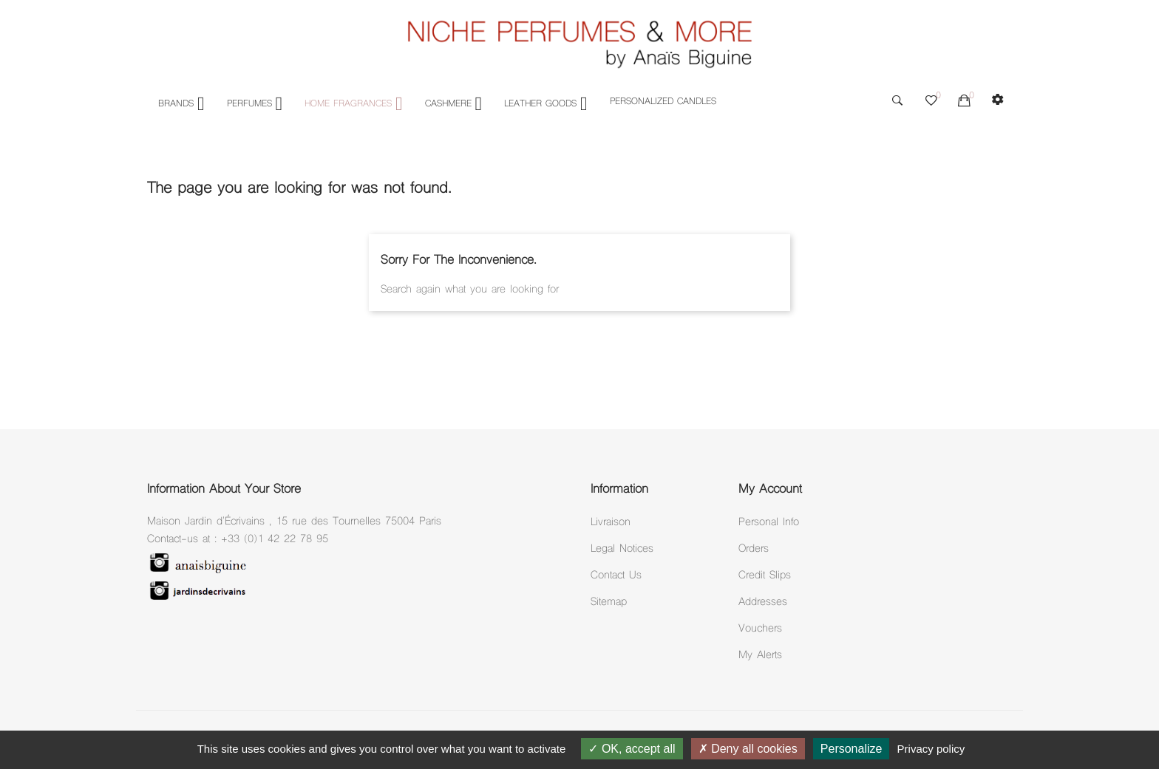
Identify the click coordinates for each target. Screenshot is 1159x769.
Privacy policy (931, 748)
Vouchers (760, 629)
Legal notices (622, 549)
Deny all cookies (748, 748)
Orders (753, 549)
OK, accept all (631, 748)
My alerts (760, 656)
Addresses (762, 602)
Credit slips (764, 576)
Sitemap (609, 602)
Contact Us (616, 576)
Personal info (768, 523)
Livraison (611, 523)
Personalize (851, 748)
